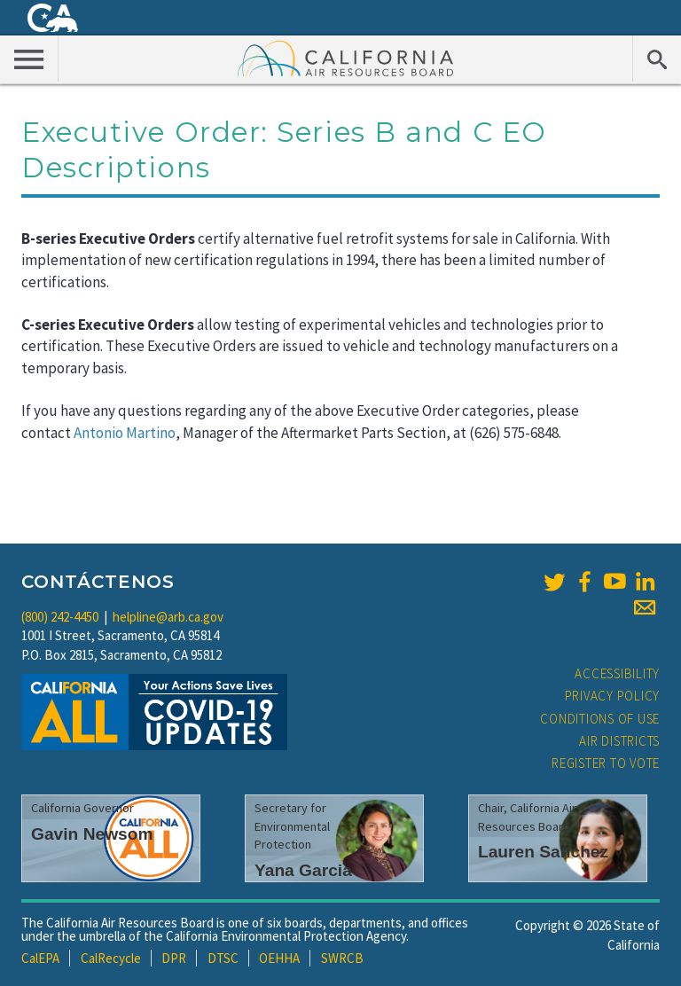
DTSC (223, 958)
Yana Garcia (303, 870)
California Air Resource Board (346, 57)
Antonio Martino (125, 432)
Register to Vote (606, 763)
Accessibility (617, 673)
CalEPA (40, 958)
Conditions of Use (600, 718)
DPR (173, 958)
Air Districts (619, 740)
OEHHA (279, 958)
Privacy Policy (613, 695)
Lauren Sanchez (543, 851)
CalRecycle (111, 958)
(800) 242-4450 (59, 616)
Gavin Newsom (92, 834)
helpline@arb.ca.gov (168, 616)
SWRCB (342, 958)
